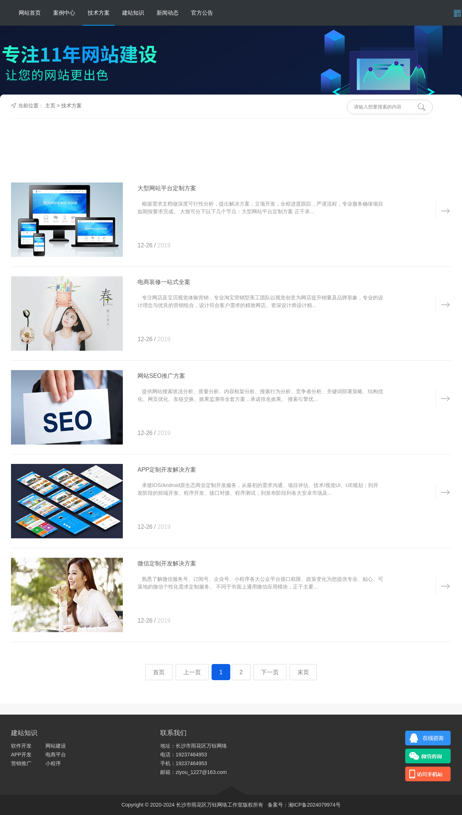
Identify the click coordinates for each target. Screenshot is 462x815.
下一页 (270, 672)
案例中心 (64, 13)
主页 (50, 105)
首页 (159, 672)
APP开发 (21, 754)
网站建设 (55, 746)
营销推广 (21, 763)
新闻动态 (168, 13)
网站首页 (30, 13)
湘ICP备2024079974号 (314, 805)
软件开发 (21, 746)
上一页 (192, 672)
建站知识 (133, 13)
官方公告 (202, 13)
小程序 (53, 763)
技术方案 (99, 13)
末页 (303, 672)
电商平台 (55, 754)
